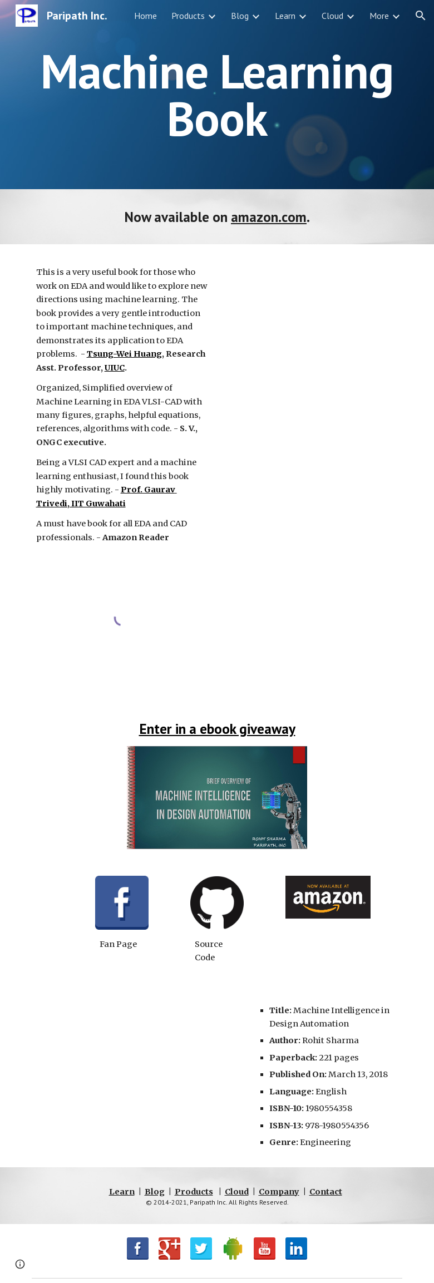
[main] (217, 95)
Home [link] (145, 15)
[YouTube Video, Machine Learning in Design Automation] (138, 1068)
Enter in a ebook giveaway (217, 728)
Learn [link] (285, 15)
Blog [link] (240, 15)
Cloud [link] (332, 15)
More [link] (379, 15)
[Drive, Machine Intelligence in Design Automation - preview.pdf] (312, 391)
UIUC (115, 368)
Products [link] (188, 15)
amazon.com (269, 217)
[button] (420, 15)
